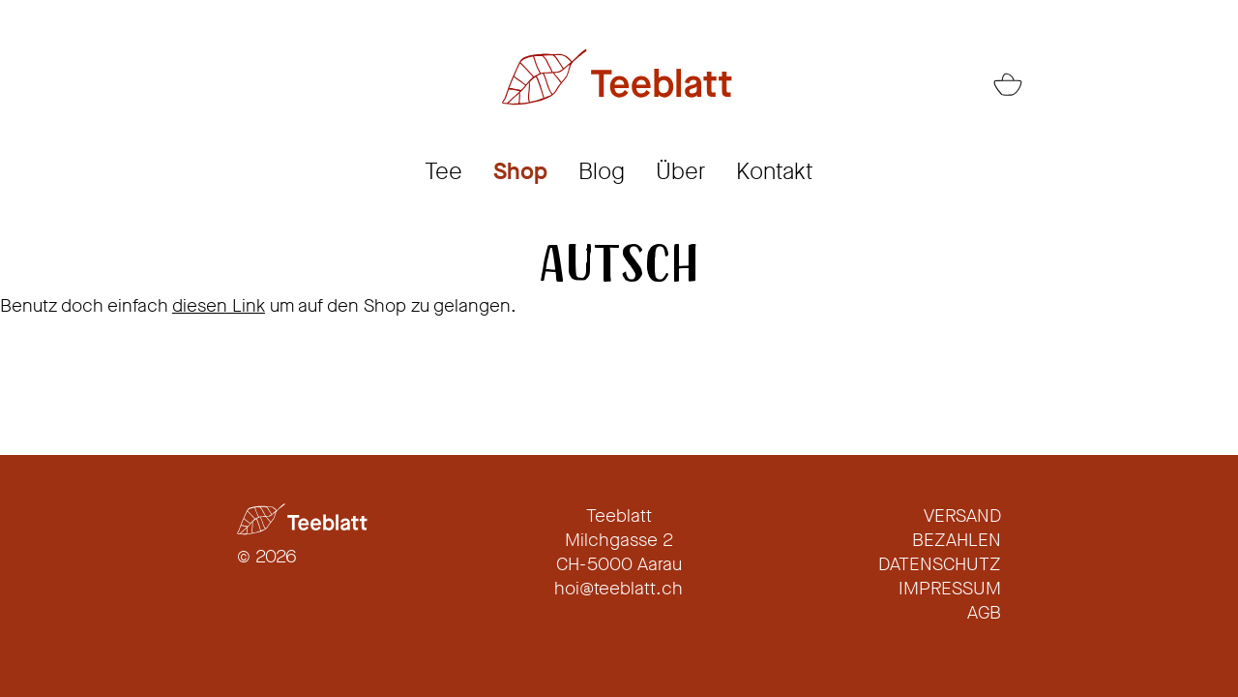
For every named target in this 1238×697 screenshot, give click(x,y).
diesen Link (218, 305)
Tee (443, 171)
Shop (520, 171)
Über (680, 171)
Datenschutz (939, 564)
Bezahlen (956, 540)
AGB (984, 612)
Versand (962, 515)
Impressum (950, 588)
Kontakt (774, 171)
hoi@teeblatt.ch (618, 588)
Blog (601, 171)
